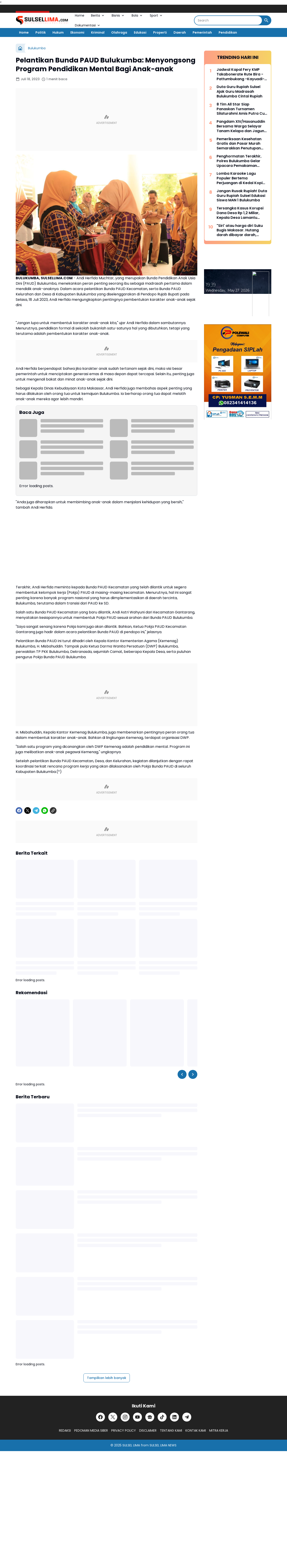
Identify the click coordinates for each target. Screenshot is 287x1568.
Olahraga (119, 32)
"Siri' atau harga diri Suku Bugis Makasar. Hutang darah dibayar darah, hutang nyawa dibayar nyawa (240, 230)
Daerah (180, 32)
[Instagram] (125, 1417)
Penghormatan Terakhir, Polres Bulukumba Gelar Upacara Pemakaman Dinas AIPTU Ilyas (239, 161)
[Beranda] (20, 48)
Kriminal (97, 32)
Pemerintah (202, 32)
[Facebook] (19, 810)
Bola (137, 15)
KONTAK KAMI (195, 1430)
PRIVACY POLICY (123, 1430)
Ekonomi (77, 32)
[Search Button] (266, 20)
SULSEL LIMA (131, 1445)
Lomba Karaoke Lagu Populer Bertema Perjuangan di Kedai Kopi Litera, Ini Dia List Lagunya (240, 178)
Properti (160, 32)
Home (79, 15)
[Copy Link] (53, 810)
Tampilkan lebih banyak (106, 1378)
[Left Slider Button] (182, 1074)
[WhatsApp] (44, 810)
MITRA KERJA (218, 1430)
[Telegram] (36, 810)
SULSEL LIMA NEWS (163, 1445)
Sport (156, 15)
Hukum (58, 32)
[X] (27, 810)
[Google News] (149, 1417)
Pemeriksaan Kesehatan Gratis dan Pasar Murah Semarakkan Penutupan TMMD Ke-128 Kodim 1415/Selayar (239, 144)
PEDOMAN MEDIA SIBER (91, 1430)
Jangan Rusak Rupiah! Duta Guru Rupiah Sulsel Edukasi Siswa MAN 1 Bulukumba (242, 196)
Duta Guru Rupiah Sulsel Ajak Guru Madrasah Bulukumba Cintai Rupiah (239, 92)
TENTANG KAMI (171, 1430)
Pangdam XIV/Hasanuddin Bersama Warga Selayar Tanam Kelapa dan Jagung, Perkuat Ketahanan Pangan (242, 126)
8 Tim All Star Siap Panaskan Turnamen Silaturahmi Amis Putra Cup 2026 (242, 109)
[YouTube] (137, 1417)
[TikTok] (162, 1417)
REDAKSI (65, 1430)
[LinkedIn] (174, 1417)
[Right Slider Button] (192, 1074)
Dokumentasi (88, 25)
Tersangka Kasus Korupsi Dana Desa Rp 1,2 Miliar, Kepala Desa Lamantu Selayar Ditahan (240, 213)
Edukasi (140, 32)
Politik (40, 32)
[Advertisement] (106, 119)
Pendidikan (228, 32)
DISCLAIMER (148, 1430)
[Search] (228, 20)
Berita (98, 15)
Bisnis (118, 15)
